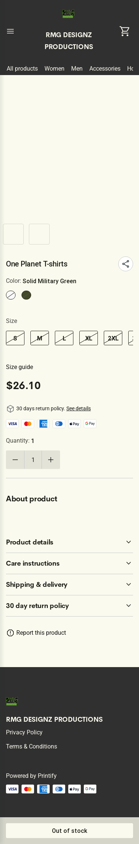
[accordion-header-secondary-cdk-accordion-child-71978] (69, 542)
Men (77, 68)
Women (54, 68)
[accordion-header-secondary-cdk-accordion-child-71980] (69, 584)
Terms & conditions (31, 746)
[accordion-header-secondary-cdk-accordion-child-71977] (69, 605)
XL (88, 338)
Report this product (41, 632)
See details (78, 408)
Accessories (104, 68)
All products (22, 68)
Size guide (19, 367)
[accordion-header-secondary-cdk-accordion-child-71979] (69, 563)
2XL (113, 338)
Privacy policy (24, 732)
